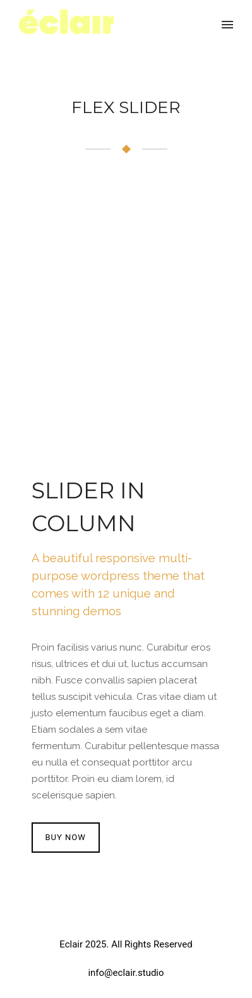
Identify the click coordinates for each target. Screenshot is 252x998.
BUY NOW (65, 837)
